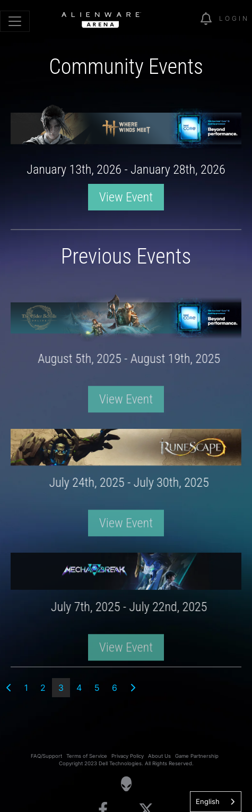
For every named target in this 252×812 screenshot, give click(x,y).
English (208, 801)
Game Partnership (197, 756)
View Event (126, 197)
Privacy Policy (127, 756)
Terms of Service (86, 756)
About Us (159, 756)
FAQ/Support (46, 756)
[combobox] (215, 801)
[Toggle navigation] (15, 21)
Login (234, 18)
